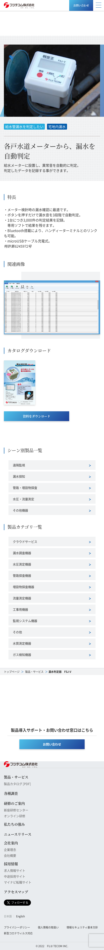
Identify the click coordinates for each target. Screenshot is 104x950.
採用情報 (11, 863)
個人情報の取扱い (48, 927)
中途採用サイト (14, 876)
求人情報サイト (14, 870)
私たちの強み (14, 824)
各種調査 (11, 793)
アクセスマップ (16, 891)
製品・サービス (34, 671)
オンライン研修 (14, 816)
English (20, 916)
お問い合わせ (81, 5)
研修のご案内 (14, 803)
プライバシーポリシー (17, 927)
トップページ (12, 671)
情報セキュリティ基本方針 (82, 927)
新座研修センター (16, 810)
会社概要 (10, 855)
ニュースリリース (17, 834)
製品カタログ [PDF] (17, 784)
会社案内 (11, 842)
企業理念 (10, 849)
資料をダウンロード (36, 416)
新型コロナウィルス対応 (18, 933)
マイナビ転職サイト (17, 882)
